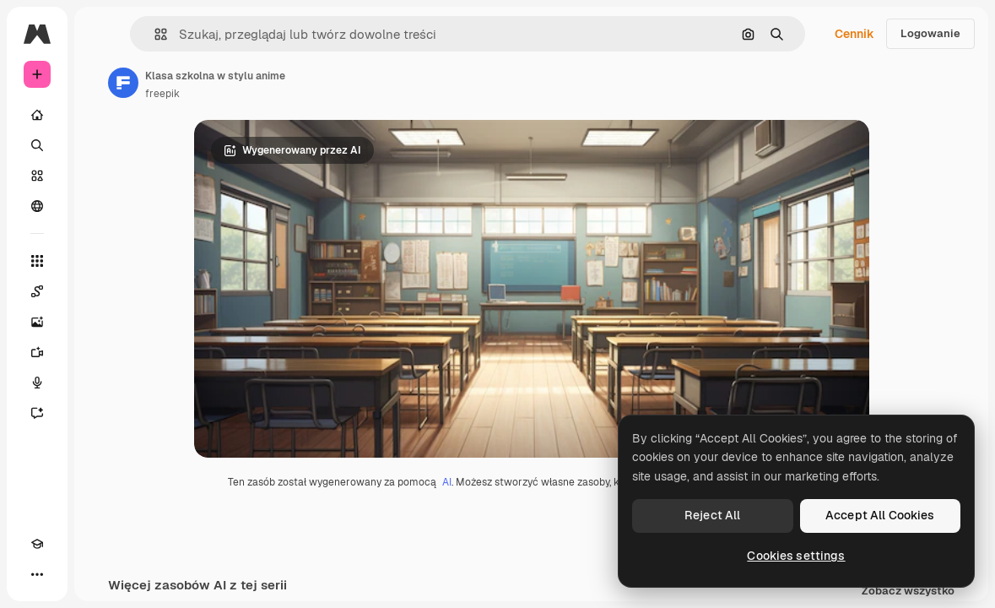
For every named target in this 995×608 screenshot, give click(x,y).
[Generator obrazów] (37, 321)
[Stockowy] (37, 175)
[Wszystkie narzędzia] (37, 260)
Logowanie (930, 33)
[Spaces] (37, 291)
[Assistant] (37, 412)
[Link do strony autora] (123, 83)
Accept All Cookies (880, 515)
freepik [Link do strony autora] (162, 93)
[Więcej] (37, 574)
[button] (154, 34)
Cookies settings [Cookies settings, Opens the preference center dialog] (796, 555)
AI (447, 482)
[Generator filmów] (37, 352)
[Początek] (37, 114)
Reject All (712, 515)
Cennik (854, 33)
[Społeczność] (37, 206)
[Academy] (37, 543)
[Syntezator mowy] (37, 382)
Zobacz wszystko (908, 591)
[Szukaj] (37, 145)
